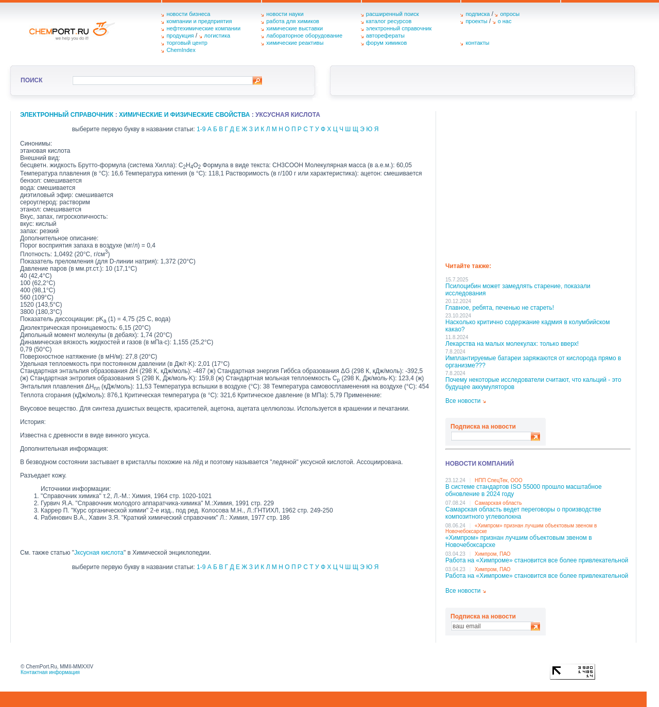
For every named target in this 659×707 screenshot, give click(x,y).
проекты (476, 21)
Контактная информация (50, 672)
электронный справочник (398, 28)
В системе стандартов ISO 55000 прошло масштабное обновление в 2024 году (523, 490)
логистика (217, 35)
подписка (477, 14)
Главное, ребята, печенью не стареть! (499, 307)
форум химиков (386, 43)
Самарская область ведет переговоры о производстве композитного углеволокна (523, 513)
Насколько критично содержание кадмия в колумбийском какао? (527, 326)
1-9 (201, 129)
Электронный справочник (66, 114)
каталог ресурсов (389, 21)
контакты (477, 43)
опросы (509, 14)
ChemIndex (180, 50)
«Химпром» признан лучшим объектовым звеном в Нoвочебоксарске (518, 541)
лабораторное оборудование (304, 35)
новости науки (284, 14)
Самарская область (498, 503)
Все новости (462, 400)
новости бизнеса (188, 14)
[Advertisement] (538, 183)
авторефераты (385, 35)
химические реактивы (294, 43)
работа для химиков (292, 21)
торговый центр (186, 43)
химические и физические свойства (184, 114)
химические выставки (294, 28)
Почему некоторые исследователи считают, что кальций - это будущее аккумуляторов (533, 383)
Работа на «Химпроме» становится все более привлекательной (536, 560)
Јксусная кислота (99, 552)
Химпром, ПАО (493, 554)
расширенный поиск (392, 14)
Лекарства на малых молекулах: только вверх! (512, 343)
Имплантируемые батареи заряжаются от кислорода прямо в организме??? (533, 362)
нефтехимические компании (203, 28)
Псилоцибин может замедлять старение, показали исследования (518, 289)
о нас (505, 21)
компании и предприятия (199, 21)
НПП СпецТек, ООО (499, 480)
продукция (180, 35)
